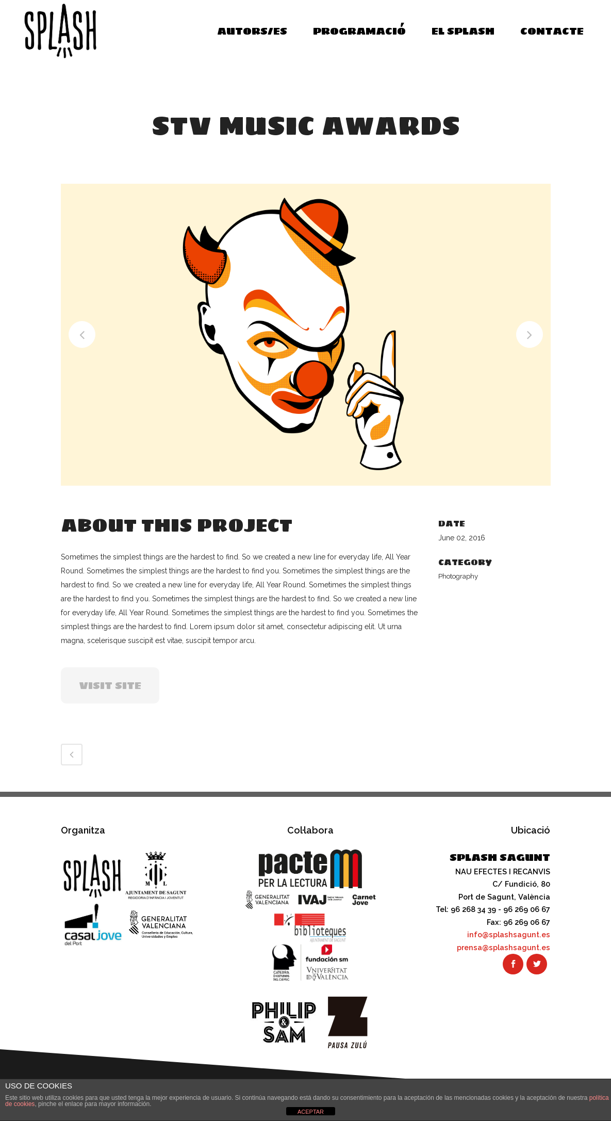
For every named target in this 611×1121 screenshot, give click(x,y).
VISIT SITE (110, 685)
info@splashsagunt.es (508, 934)
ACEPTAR (311, 1112)
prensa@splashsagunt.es (503, 946)
